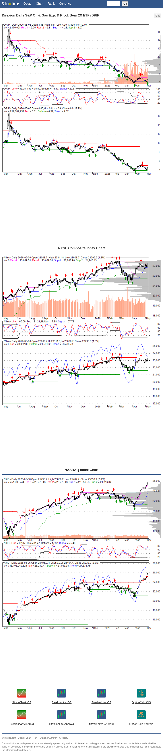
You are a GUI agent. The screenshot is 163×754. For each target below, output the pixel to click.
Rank (51, 3)
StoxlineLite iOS (62, 702)
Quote (27, 3)
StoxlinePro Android (101, 723)
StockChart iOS (21, 702)
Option (43, 738)
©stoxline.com (9, 738)
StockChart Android (22, 723)
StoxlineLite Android (61, 723)
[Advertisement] (81, 215)
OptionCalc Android (141, 723)
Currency (65, 3)
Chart (39, 3)
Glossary (63, 738)
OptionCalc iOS (141, 702)
